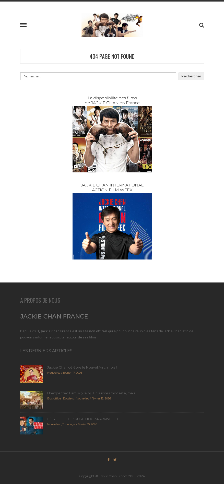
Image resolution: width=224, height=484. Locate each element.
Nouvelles (53, 372)
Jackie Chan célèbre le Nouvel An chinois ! (82, 367)
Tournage (68, 424)
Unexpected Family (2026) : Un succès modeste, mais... (92, 393)
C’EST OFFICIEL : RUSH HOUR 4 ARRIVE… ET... (84, 419)
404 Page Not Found (112, 56)
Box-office (54, 398)
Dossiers (68, 398)
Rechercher (191, 76)
